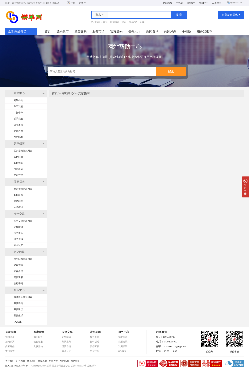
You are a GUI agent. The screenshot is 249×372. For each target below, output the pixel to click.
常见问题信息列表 (23, 259)
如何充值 (18, 265)
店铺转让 (114, 22)
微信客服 (234, 350)
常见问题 (95, 332)
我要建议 (18, 309)
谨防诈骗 (18, 239)
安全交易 (67, 332)
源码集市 (62, 31)
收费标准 (18, 201)
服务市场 (98, 31)
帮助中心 (203, 3)
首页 (48, 31)
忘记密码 (18, 283)
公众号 (209, 350)
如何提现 (18, 271)
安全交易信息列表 (23, 221)
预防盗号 (18, 233)
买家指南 (10, 332)
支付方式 (18, 175)
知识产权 (133, 22)
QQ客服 (18, 321)
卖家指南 (84, 93)
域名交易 (80, 31)
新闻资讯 (152, 31)
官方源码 (116, 31)
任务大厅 (134, 31)
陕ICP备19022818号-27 (16, 365)
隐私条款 (18, 124)
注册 (73, 3)
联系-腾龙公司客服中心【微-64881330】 (41, 3)
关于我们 (18, 106)
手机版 (179, 3)
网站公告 (191, 3)
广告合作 (18, 112)
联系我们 (18, 118)
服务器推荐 (204, 31)
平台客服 (245, 188)
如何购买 (18, 163)
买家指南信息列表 (23, 150)
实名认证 (18, 245)
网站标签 (75, 361)
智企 (124, 22)
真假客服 (18, 277)
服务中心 (123, 332)
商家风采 (170, 31)
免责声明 (18, 131)
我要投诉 (18, 315)
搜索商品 (18, 169)
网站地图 (18, 137)
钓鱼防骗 (18, 227)
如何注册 (18, 156)
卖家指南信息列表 (23, 189)
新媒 (142, 22)
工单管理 (216, 3)
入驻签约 (18, 207)
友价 (105, 22)
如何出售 (18, 195)
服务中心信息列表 (23, 297)
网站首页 (167, 3)
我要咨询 (18, 303)
